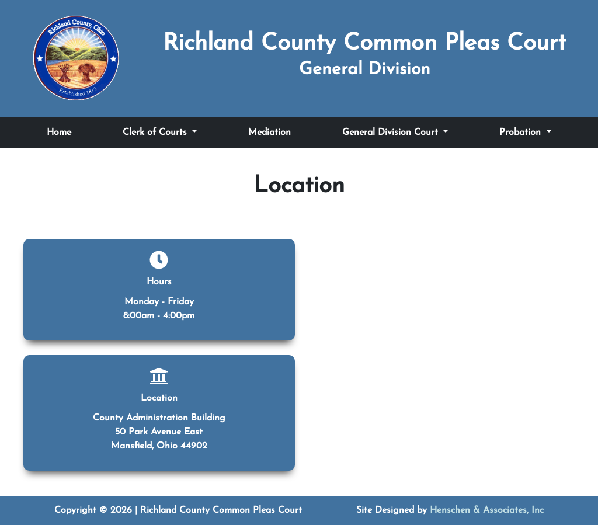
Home (59, 132)
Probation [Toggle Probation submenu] (521, 132)
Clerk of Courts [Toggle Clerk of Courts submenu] (156, 132)
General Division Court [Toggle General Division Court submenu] (391, 132)
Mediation (269, 132)
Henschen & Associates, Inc (487, 510)
